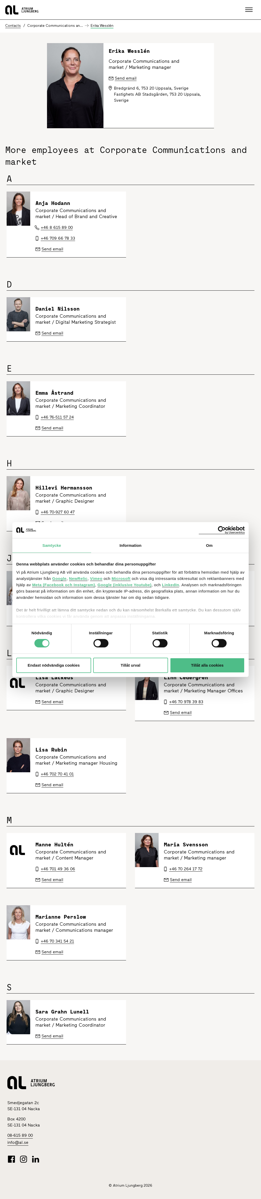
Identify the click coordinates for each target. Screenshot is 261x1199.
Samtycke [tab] (52, 545)
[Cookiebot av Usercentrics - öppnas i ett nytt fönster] (222, 530)
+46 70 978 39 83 (186, 701)
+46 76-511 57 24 (57, 417)
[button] (249, 10)
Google (59, 578)
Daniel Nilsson (57, 308)
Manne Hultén (54, 844)
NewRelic (78, 578)
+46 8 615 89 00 (57, 227)
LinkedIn (170, 585)
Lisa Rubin (51, 749)
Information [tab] (130, 545)
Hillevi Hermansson (63, 487)
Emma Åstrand (54, 392)
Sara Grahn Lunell (62, 1011)
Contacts (13, 25)
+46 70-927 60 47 (58, 512)
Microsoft (121, 578)
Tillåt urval (130, 665)
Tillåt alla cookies (207, 665)
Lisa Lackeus (54, 677)
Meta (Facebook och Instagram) (63, 585)
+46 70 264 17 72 (185, 868)
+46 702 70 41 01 (57, 773)
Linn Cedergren (186, 677)
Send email (52, 248)
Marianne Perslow (60, 916)
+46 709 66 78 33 (58, 238)
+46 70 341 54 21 (57, 941)
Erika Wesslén (102, 25)
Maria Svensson (186, 844)
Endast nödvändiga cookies (54, 665)
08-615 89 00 (20, 1135)
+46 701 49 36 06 (58, 868)
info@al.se (17, 1142)
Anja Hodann (52, 203)
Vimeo (96, 578)
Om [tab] (209, 545)
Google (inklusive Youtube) (124, 585)
